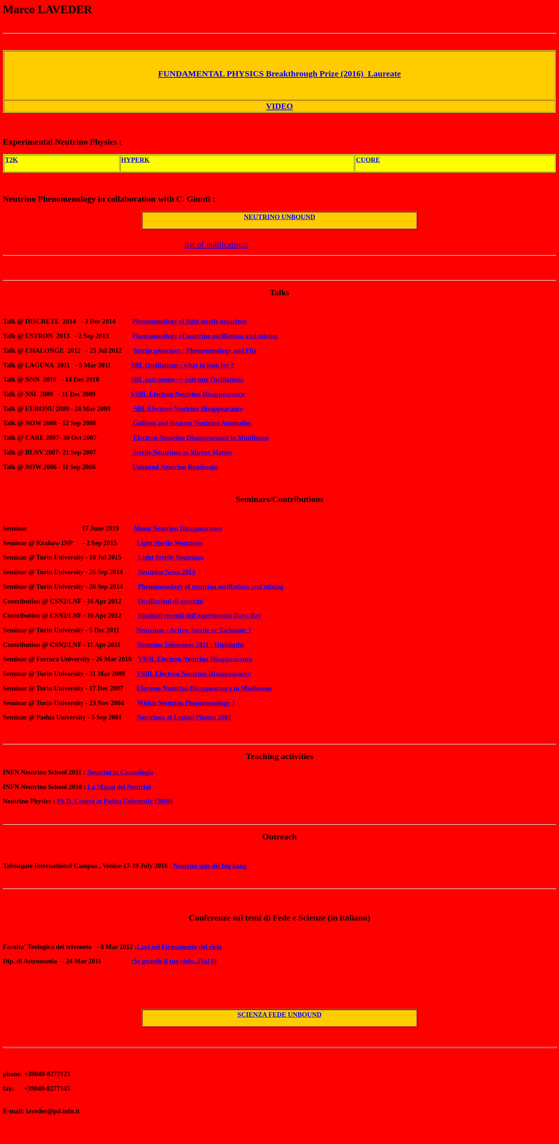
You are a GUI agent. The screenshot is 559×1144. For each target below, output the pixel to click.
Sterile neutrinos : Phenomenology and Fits (194, 350)
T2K (11, 160)
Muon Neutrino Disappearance (178, 528)
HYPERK (135, 160)
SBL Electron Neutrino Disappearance (187, 408)
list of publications (216, 244)
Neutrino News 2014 (166, 572)
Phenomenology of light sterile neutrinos (189, 321)
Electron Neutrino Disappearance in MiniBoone (200, 437)
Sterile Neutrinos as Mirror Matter (181, 452)
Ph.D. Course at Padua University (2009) (115, 801)
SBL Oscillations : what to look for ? (182, 365)
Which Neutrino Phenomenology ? (186, 703)
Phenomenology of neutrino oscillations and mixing (205, 336)
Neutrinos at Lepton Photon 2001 (184, 717)
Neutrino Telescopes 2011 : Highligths (190, 644)
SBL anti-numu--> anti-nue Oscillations (187, 379)
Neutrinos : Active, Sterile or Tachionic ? (193, 630)
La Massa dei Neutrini (119, 787)
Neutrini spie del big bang (210, 865)
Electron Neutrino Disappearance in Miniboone (204, 688)
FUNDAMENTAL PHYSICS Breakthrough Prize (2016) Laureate (279, 73)
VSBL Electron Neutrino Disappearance (187, 394)
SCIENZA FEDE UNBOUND (279, 1014)
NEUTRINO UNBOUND (279, 217)
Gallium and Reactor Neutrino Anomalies (191, 423)
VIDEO (279, 106)
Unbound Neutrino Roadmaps (175, 467)
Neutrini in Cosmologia (120, 772)
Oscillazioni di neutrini (170, 601)
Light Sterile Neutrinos (169, 543)
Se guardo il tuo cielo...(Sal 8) (175, 961)
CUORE (368, 160)
